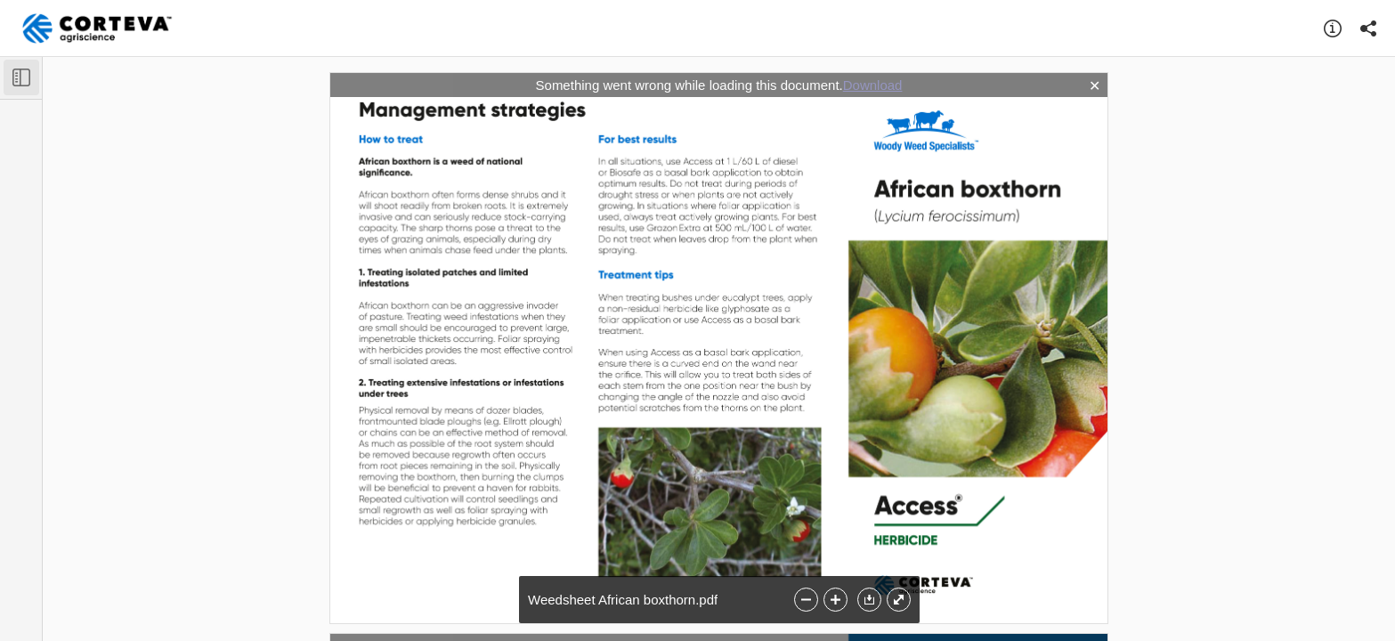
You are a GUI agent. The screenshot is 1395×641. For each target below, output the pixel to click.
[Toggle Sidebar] (21, 77)
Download (873, 85)
